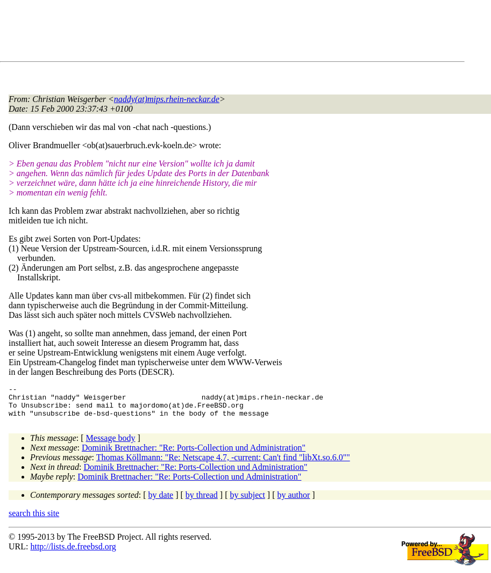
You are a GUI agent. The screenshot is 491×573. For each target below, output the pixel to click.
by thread (202, 501)
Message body (111, 444)
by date (161, 501)
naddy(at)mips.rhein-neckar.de (166, 99)
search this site (34, 519)
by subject (247, 501)
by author (293, 501)
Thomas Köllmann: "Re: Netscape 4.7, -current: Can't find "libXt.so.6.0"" (223, 463)
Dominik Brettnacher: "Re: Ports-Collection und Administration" (193, 454)
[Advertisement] (204, 33)
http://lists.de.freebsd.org (73, 552)
